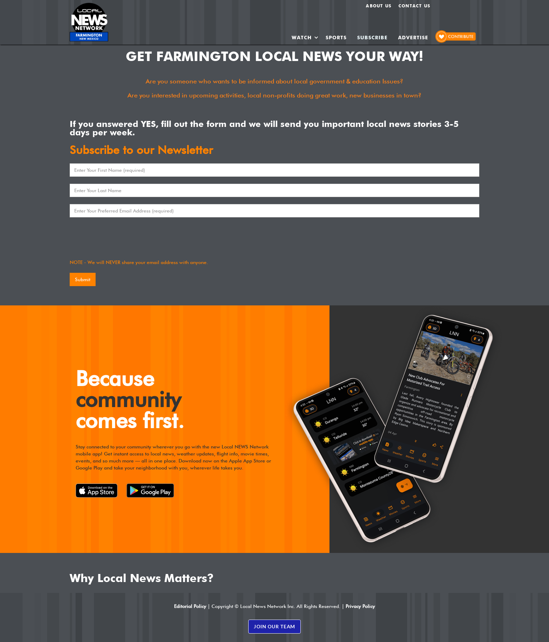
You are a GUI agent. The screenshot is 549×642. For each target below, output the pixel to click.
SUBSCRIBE (372, 37)
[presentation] (123, 238)
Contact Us (414, 5)
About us (378, 5)
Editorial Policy (190, 606)
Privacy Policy (360, 606)
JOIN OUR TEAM (274, 626)
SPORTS (336, 37)
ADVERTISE (413, 37)
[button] (305, 37)
